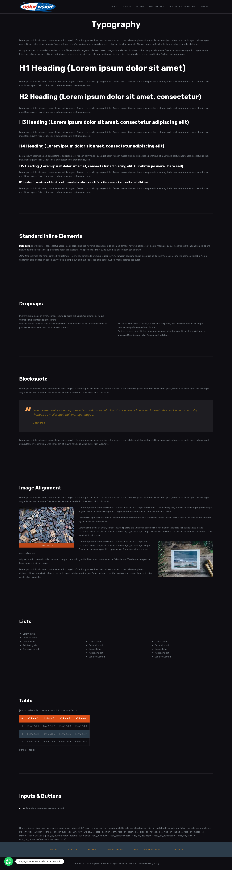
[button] (8, 861)
